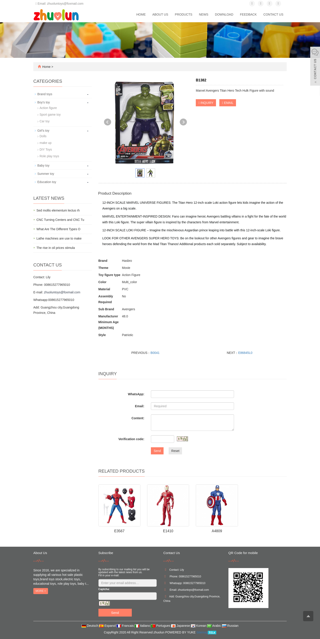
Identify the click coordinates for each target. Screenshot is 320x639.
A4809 (217, 531)
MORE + (41, 591)
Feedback (248, 14)
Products (183, 14)
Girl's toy (43, 130)
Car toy (45, 121)
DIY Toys (46, 149)
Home (141, 14)
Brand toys (44, 94)
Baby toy (43, 165)
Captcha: (104, 589)
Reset (175, 451)
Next (183, 122)
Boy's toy (43, 102)
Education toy (46, 182)
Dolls (43, 136)
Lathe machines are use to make (59, 238)
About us (160, 14)
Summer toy (45, 173)
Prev (107, 122)
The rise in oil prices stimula (55, 248)
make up (46, 143)
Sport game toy (50, 114)
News (203, 14)
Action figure (48, 108)
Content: (138, 418)
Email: (139, 406)
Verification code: (131, 439)
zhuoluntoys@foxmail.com (62, 292)
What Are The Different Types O (58, 229)
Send (157, 451)
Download (224, 14)
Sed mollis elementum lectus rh (58, 210)
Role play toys (49, 156)
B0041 (154, 353)
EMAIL (227, 103)
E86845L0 (245, 353)
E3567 (119, 531)
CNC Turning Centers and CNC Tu (60, 220)
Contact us (273, 14)
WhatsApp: (136, 394)
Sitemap (202, 632)
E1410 (168, 531)
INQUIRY (205, 103)
